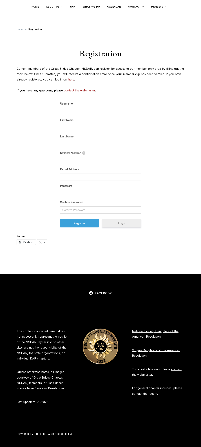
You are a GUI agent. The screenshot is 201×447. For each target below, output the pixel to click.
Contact (134, 6)
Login (121, 223)
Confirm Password (71, 202)
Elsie (43, 433)
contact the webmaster (79, 90)
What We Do (91, 6)
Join (72, 6)
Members (157, 6)
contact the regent (144, 393)
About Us (52, 6)
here (71, 79)
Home (35, 6)
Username (66, 103)
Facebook (100, 293)
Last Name (66, 136)
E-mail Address (69, 169)
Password (66, 186)
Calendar (114, 6)
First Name (66, 120)
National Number (70, 153)
